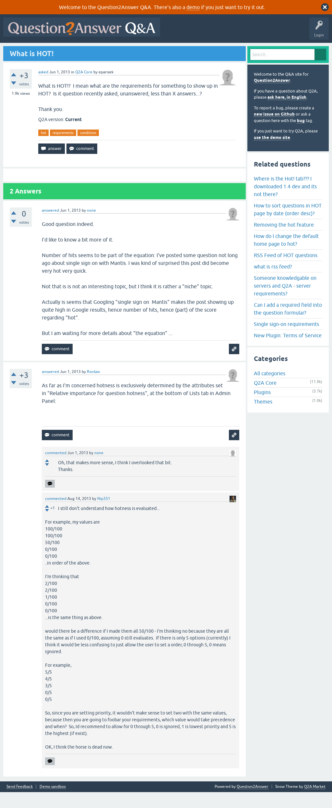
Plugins (262, 408)
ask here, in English (286, 113)
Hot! (64, 51)
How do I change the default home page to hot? (286, 255)
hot (43, 148)
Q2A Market (315, 802)
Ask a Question (162, 51)
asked (43, 87)
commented (55, 468)
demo (193, 7)
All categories (269, 389)
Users (134, 51)
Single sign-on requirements (286, 339)
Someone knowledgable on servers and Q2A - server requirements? (285, 301)
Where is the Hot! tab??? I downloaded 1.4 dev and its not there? (285, 202)
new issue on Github (274, 130)
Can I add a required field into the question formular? (288, 324)
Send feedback (19, 803)
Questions (42, 51)
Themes (263, 417)
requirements (63, 148)
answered (50, 226)
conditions (88, 148)
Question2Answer (272, 96)
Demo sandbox (53, 803)
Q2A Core (83, 87)
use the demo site (272, 153)
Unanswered (89, 51)
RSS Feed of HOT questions (285, 271)
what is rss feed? (273, 282)
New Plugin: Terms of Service (288, 351)
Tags (114, 51)
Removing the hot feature (284, 240)
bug (301, 136)
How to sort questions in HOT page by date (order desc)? (288, 225)
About (205, 51)
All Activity (16, 51)
